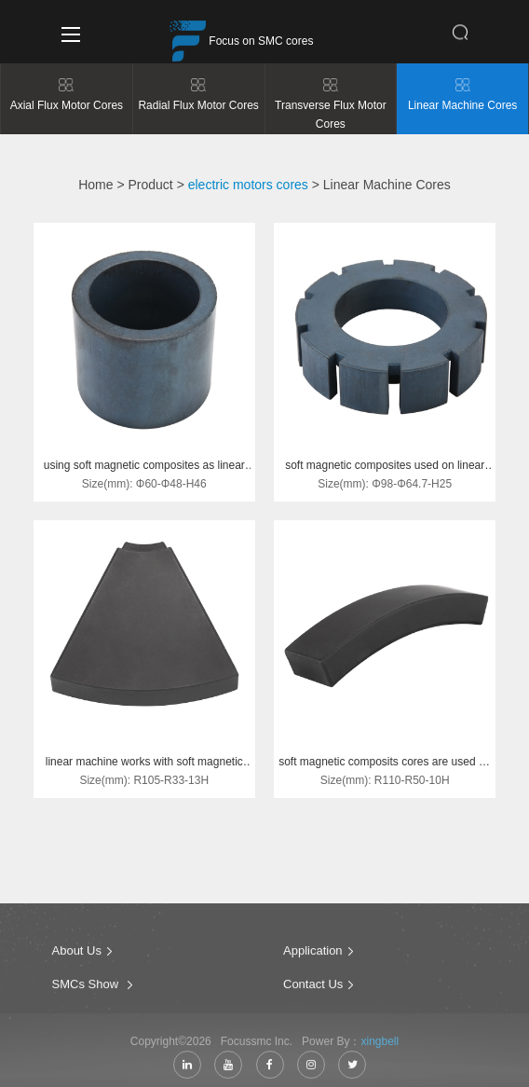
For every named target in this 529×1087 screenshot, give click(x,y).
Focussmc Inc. (260, 1046)
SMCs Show (87, 990)
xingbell (379, 1046)
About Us (77, 956)
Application (313, 956)
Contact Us (313, 990)
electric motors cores (248, 184)
